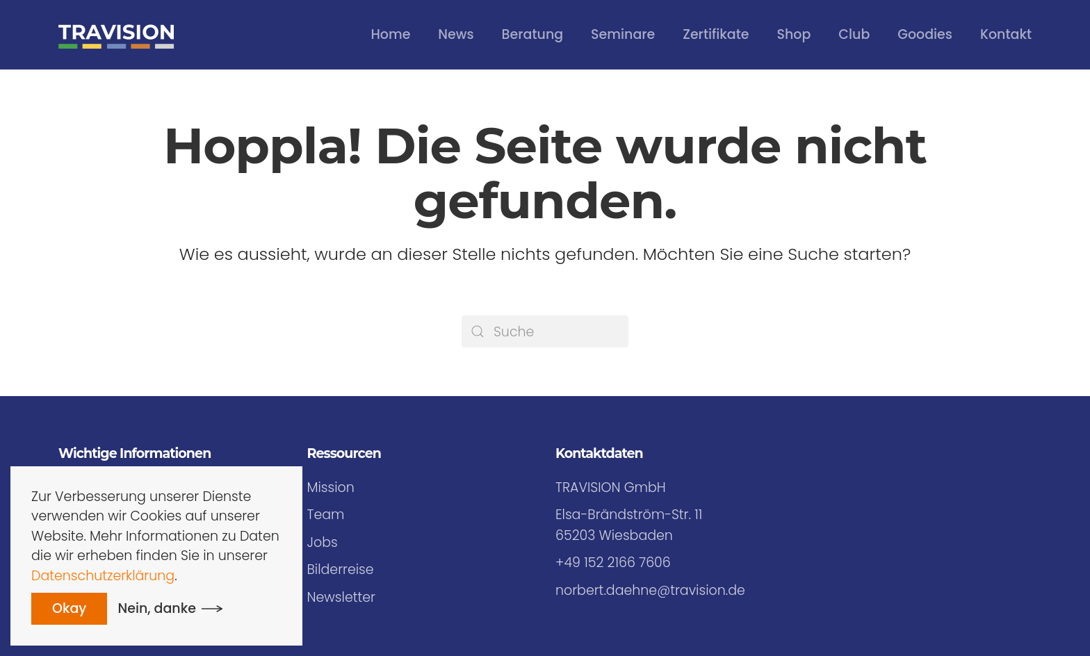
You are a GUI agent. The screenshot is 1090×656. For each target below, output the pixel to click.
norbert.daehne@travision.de (650, 590)
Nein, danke (157, 608)
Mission (331, 487)
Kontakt (1006, 34)
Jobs (322, 542)
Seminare (623, 34)
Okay (69, 608)
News (455, 34)
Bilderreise (340, 569)
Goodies (924, 34)
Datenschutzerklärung (102, 575)
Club (854, 34)
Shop (794, 34)
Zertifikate (716, 34)
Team (326, 514)
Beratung (532, 34)
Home (390, 34)
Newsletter (341, 597)
